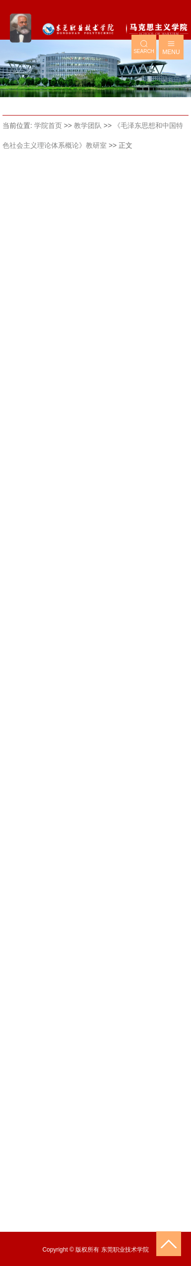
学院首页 (48, 125)
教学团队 (88, 125)
